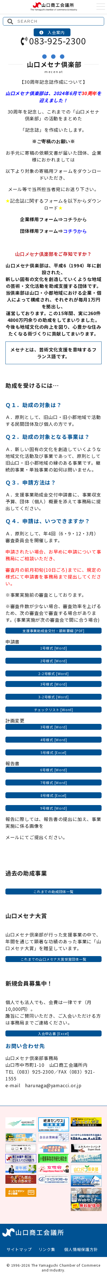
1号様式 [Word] (53, 648)
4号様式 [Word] (53, 739)
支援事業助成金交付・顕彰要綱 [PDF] (53, 630)
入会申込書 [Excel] (53, 1033)
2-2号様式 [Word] (53, 673)
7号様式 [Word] (53, 782)
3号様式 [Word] (53, 684)
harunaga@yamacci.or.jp (53, 1085)
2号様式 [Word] (53, 660)
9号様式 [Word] (53, 808)
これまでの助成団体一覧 (53, 891)
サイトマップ (19, 1249)
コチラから (75, 219)
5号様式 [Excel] (54, 752)
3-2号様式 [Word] (53, 696)
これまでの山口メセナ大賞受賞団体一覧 (53, 959)
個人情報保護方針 (81, 1249)
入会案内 (51, 32)
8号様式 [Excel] (54, 795)
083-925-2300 (53, 40)
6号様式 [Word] (53, 769)
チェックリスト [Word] (53, 709)
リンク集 (47, 1249)
